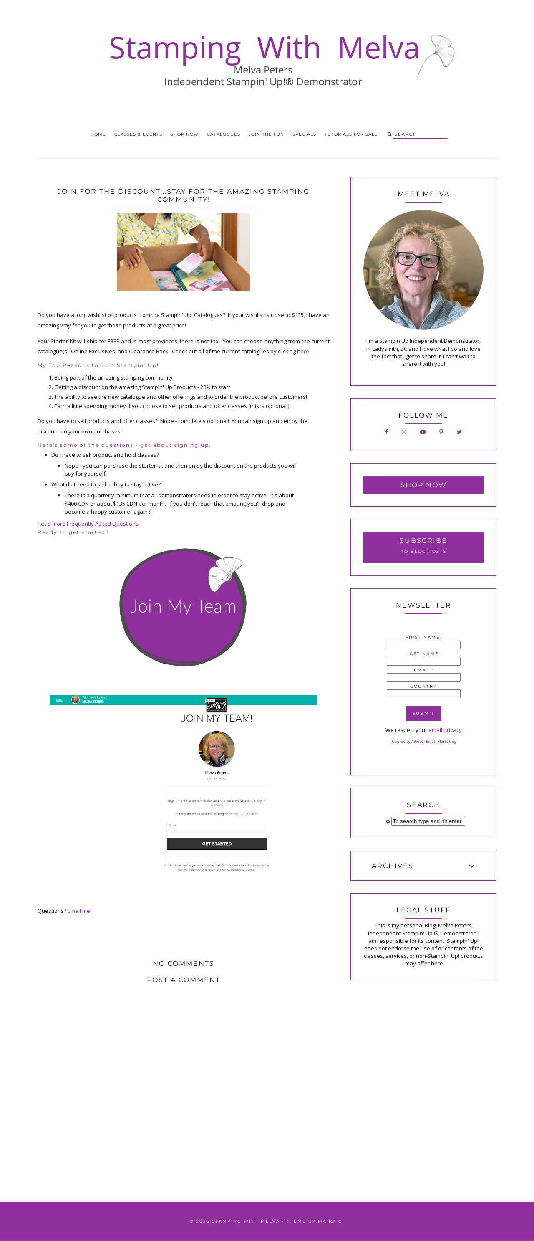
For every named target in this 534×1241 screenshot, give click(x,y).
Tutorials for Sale (351, 134)
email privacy (445, 730)
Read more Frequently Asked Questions (88, 523)
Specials (304, 134)
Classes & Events (138, 134)
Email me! (79, 910)
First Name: (424, 637)
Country (423, 686)
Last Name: (423, 653)
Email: (423, 670)
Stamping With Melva (246, 1221)
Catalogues (223, 134)
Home (98, 134)
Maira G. (331, 1221)
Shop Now (185, 134)
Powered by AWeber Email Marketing (423, 741)
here (303, 351)
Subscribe (423, 541)
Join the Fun (266, 134)
